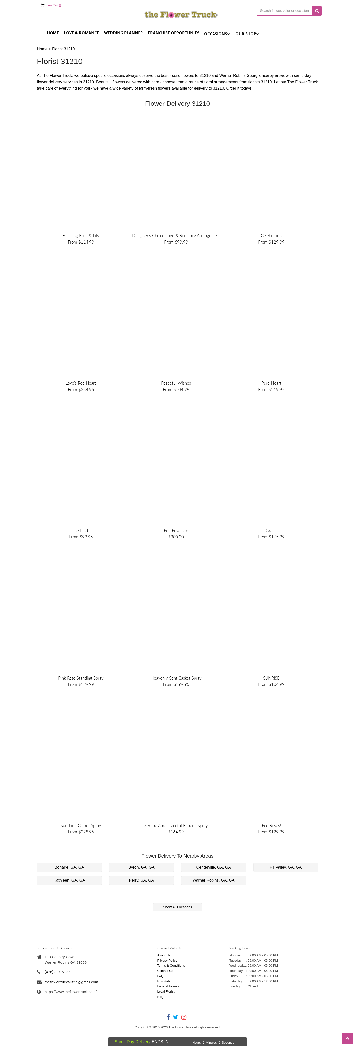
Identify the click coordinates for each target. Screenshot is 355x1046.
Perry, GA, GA (141, 896)
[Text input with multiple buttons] (285, 11)
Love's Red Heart (81, 389)
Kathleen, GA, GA (69, 896)
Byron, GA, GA (141, 883)
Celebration (271, 238)
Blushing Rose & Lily (81, 238)
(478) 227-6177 (57, 988)
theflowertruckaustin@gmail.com (71, 998)
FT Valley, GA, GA (286, 883)
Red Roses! (271, 841)
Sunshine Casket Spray (81, 841)
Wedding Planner (123, 33)
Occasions (217, 34)
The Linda (81, 540)
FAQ (160, 992)
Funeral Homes (168, 1002)
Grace (271, 540)
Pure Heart (271, 389)
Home (53, 33)
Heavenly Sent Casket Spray (176, 690)
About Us (163, 971)
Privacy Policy (167, 977)
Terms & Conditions (171, 982)
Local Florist (166, 1008)
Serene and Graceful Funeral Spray (176, 841)
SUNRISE (271, 690)
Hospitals (163, 997)
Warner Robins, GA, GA (213, 896)
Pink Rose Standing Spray (81, 690)
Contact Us (165, 987)
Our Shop (247, 34)
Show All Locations (177, 923)
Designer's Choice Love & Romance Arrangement (176, 238)
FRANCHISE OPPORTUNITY (173, 33)
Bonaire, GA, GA (69, 883)
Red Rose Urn (176, 540)
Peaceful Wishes (176, 389)
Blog (160, 1013)
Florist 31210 (63, 49)
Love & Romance (81, 33)
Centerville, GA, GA (213, 883)
